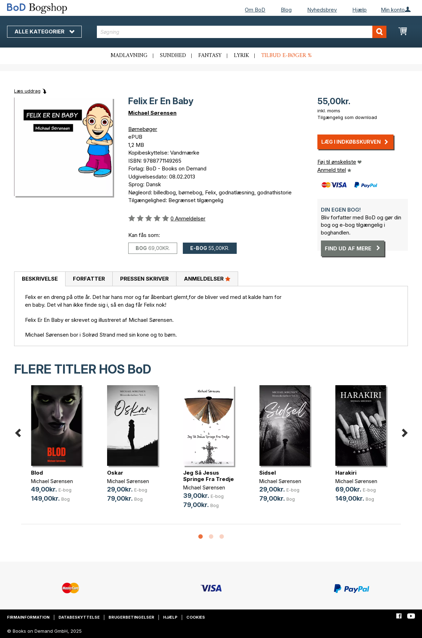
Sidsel (267, 472)
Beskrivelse (40, 278)
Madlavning (129, 56)
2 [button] (211, 536)
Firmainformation (28, 617)
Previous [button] (17, 431)
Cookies (195, 617)
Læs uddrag (27, 91)
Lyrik (241, 56)
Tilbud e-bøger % (286, 56)
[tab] (39, 279)
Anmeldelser (207, 278)
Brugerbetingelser (131, 617)
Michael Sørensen (152, 113)
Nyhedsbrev (322, 9)
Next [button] (404, 431)
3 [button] (221, 536)
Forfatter (89, 278)
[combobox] (241, 32)
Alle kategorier (44, 31)
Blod (37, 472)
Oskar (115, 472)
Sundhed (173, 56)
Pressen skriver (144, 278)
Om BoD (255, 9)
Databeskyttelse (79, 617)
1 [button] (200, 536)
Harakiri (345, 472)
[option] (59, 449)
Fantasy (210, 56)
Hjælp (359, 9)
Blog (286, 9)
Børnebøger (142, 129)
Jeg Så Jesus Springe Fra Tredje (208, 475)
